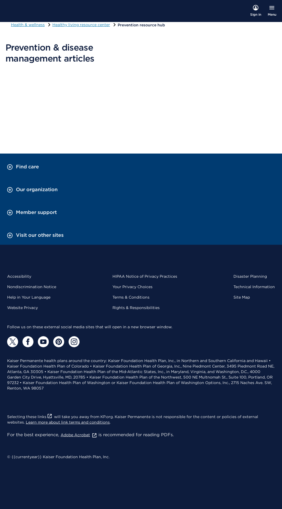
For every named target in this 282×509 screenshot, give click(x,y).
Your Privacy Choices (132, 287)
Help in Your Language (28, 297)
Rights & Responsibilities (136, 307)
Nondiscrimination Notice (31, 287)
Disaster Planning (250, 276)
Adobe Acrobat (79, 435)
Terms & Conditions (131, 297)
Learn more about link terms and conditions (68, 422)
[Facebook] (27, 341)
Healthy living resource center (81, 25)
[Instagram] (74, 341)
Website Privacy (22, 307)
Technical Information (254, 287)
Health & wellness (28, 25)
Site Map (241, 297)
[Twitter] (12, 341)
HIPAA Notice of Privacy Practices (144, 276)
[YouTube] (43, 341)
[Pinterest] (58, 341)
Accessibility (19, 276)
